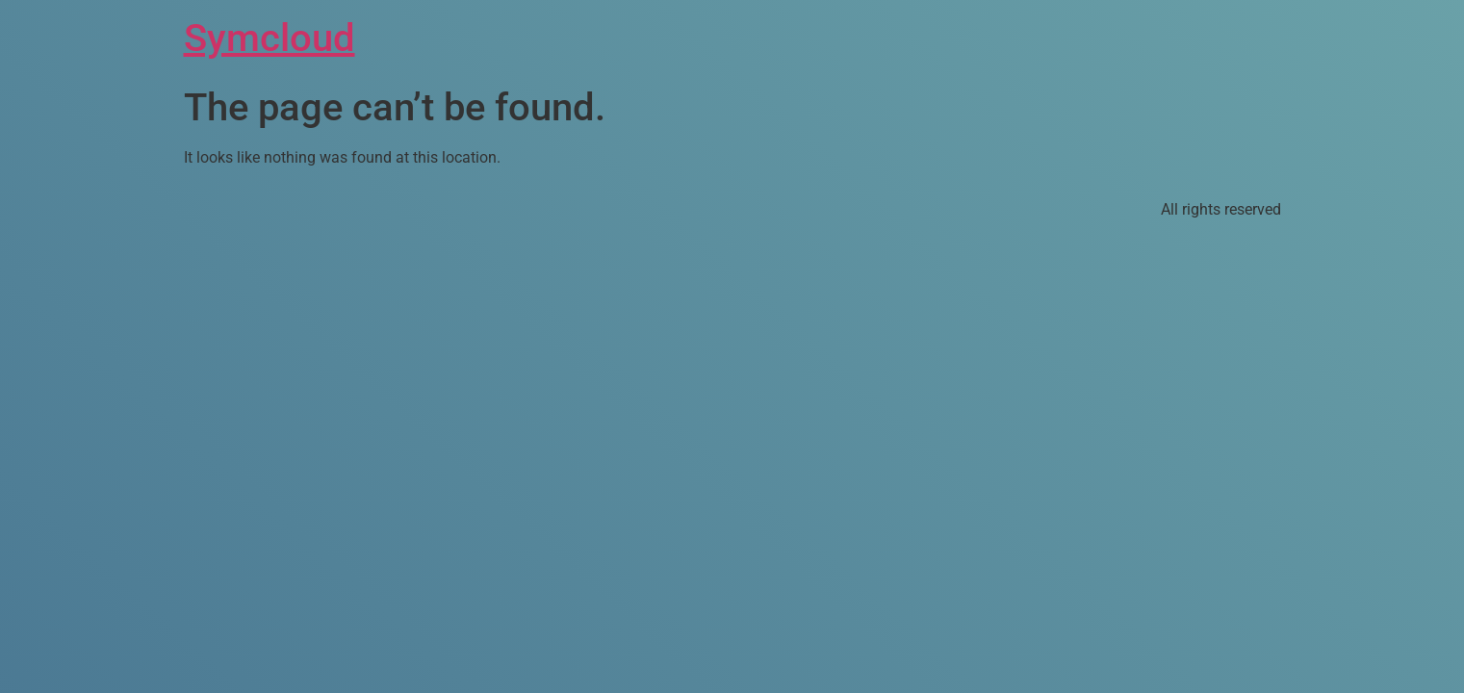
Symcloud (269, 38)
